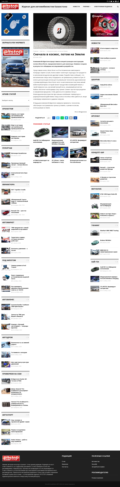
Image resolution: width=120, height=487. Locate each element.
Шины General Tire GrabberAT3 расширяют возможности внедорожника (19, 391)
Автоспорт (7, 415)
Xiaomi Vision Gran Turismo (106, 132)
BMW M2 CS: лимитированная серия (108, 251)
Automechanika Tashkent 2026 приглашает (20, 305)
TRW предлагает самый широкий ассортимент (19, 228)
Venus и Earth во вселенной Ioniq (106, 158)
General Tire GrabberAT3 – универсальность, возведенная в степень (20, 403)
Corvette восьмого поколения (106, 122)
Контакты (65, 467)
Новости (76, 6)
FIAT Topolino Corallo (18, 190)
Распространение (97, 478)
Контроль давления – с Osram (19, 249)
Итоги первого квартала (109, 48)
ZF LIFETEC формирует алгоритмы (78, 141)
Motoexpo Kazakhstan (19, 153)
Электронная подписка (103, 6)
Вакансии (65, 464)
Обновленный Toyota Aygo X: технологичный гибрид (19, 201)
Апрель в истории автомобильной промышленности (17, 115)
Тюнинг (95, 225)
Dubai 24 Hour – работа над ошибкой (19, 440)
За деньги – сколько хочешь (107, 69)
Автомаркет (8, 222)
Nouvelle (94, 464)
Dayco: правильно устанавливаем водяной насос (20, 277)
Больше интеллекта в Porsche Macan (78, 161)
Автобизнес (8, 299)
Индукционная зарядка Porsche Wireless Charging (58, 142)
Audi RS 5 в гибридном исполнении (41, 141)
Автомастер (95, 461)
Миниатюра (8, 184)
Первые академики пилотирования (18, 430)
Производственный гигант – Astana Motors (19, 164)
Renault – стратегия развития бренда (107, 168)
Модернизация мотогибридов (105, 204)
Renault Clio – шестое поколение (18, 211)
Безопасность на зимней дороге (20, 343)
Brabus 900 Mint (105, 240)
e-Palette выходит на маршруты (41, 161)
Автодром (7, 337)
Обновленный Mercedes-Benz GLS (109, 105)
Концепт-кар (97, 152)
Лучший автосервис (98, 467)
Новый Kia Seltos (106, 85)
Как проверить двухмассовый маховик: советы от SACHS (20, 288)
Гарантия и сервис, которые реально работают (18, 239)
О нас (63, 461)
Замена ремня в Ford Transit (18, 266)
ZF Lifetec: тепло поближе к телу (58, 161)
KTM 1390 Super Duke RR (108, 194)
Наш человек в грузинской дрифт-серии (20, 421)
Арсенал (95, 116)
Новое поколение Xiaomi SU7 (109, 95)
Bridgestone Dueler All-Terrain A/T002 (19, 380)
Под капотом (9, 260)
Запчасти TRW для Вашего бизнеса (18, 315)
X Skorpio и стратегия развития (108, 178)
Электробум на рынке (108, 58)
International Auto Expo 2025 (19, 173)
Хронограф (7, 109)
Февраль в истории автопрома (18, 137)
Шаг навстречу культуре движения (20, 363)
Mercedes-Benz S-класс (108, 141)
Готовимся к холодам (19, 352)
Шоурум (95, 79)
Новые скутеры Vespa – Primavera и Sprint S (108, 214)
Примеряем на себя (11, 374)
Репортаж (7, 148)
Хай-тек (95, 262)
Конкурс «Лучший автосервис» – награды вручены (19, 326)
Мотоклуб (96, 189)
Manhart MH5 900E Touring (109, 230)
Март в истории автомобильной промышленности (17, 126)
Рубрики (86, 6)
